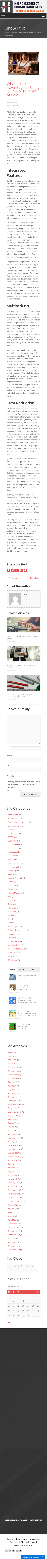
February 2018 (13, 1138)
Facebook (11, 856)
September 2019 (14, 1075)
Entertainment (13, 852)
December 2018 (14, 1101)
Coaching (11, 830)
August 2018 (12, 1116)
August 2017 (12, 1160)
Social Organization (15, 927)
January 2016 (13, 1231)
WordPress (12, 960)
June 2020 (11, 1052)
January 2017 (12, 1186)
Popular (11, 970)
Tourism (10, 938)
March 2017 (12, 1179)
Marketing (11, 871)
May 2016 (11, 1216)
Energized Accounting (27, 975)
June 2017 (11, 1168)
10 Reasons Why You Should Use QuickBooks (26, 1026)
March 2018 (12, 1134)
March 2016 (12, 1224)
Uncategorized (13, 941)
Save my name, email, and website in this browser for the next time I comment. (23, 784)
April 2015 (11, 1239)
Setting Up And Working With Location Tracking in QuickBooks (27, 1013)
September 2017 (14, 1157)
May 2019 (11, 1090)
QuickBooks (13, 103)
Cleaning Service (14, 826)
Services (11, 923)
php (9, 897)
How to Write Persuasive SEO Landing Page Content (27, 987)
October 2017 (13, 1153)
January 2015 (12, 1246)
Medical (10, 874)
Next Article (34, 578)
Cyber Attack (12, 841)
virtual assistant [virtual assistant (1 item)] (22, 1270)
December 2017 (14, 1145)
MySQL (10, 882)
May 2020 (11, 1056)
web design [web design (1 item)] (33, 1270)
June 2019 (11, 1086)
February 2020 (13, 1067)
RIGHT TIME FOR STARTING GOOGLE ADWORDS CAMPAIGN (27, 1000)
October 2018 (13, 1108)
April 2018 (11, 1131)
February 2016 (13, 1227)
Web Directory (13, 953)
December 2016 (14, 1190)
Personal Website (14, 893)
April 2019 (11, 1093)
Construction (12, 833)
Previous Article (14, 578)
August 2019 (12, 1078)
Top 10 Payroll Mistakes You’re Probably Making (23, 637)
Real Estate (12, 908)
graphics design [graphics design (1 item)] (23, 1266)
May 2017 (11, 1172)
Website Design (14, 956)
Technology (12, 934)
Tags (32, 969)
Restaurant (11, 912)
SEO (9, 919)
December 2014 (14, 1250)
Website (10, 776)
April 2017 (11, 1175)
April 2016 (11, 1220)
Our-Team (11, 886)
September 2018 (14, 1112)
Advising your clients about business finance (21, 666)
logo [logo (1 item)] (32, 1266)
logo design (12, 867)
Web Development (15, 949)
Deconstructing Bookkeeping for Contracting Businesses (20, 696)
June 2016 (11, 1212)
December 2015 (14, 1235)
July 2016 (11, 1209)
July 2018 (11, 1119)
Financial (11, 859)
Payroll (10, 889)
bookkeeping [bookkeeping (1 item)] (12, 1266)
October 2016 (13, 1198)
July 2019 (11, 1082)
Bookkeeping (13, 819)
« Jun (9, 1322)
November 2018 (14, 1104)
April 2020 (11, 1060)
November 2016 (14, 1194)
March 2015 (12, 1242)
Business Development (16, 822)
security (10, 915)
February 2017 (13, 1183)
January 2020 (13, 1071)
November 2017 (14, 1149)
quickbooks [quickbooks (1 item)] (11, 1270)
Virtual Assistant (13, 945)
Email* (10, 765)
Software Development (16, 930)
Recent (22, 969)
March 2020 (12, 1064)
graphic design (13, 863)
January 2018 (13, 1142)
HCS (11, 100)
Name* (10, 755)
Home (7, 33)
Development (13, 845)
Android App (12, 815)
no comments (14, 105)
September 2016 (14, 1201)
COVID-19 (11, 837)
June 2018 (11, 1123)
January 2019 (12, 1097)
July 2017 (11, 1164)
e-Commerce (13, 848)
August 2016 (12, 1205)
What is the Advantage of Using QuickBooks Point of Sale (23, 89)
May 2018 (11, 1127)
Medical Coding (14, 878)
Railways (11, 904)
